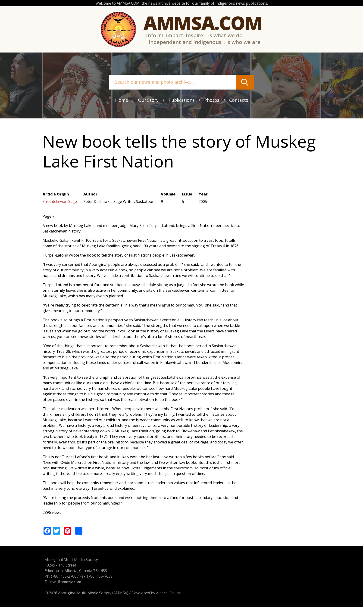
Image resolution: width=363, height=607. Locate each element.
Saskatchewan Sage (60, 201)
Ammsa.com (203, 22)
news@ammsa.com (62, 582)
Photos (211, 100)
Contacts (238, 100)
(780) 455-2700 (61, 576)
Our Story (148, 100)
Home (121, 100)
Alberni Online (166, 593)
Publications (181, 100)
